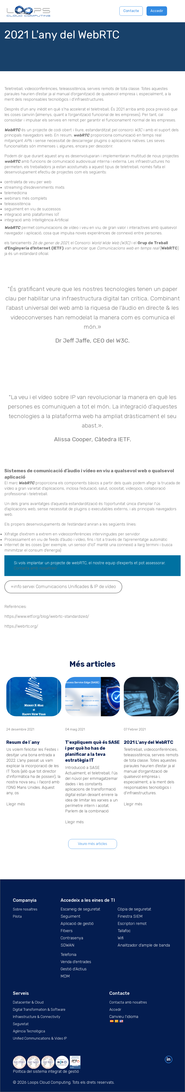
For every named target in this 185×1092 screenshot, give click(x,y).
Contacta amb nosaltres (128, 1002)
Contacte (131, 11)
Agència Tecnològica (29, 1031)
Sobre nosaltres (25, 909)
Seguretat (21, 1024)
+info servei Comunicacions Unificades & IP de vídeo (63, 586)
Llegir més (15, 804)
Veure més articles (92, 843)
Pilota (17, 916)
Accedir (156, 11)
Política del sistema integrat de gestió (46, 1071)
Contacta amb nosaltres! (35, 568)
